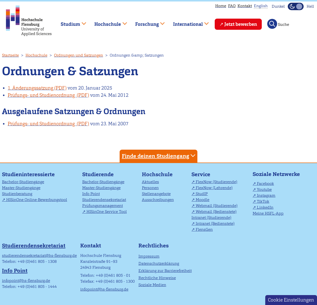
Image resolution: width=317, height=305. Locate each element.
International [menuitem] (187, 22)
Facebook (265, 183)
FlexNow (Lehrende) (214, 187)
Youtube (264, 189)
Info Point (91, 193)
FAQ (232, 5)
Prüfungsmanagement (102, 205)
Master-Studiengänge (21, 187)
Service (200, 174)
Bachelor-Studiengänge (23, 181)
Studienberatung (17, 193)
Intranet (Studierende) (211, 217)
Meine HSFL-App (268, 213)
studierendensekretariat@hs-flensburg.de (39, 255)
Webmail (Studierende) (217, 205)
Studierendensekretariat (104, 199)
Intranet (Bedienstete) (215, 223)
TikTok (263, 201)
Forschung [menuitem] (146, 22)
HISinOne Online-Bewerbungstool (36, 199)
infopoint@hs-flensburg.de (26, 280)
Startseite (10, 55)
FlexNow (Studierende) (216, 181)
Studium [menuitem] (69, 22)
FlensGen (204, 229)
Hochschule (36, 55)
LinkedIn (265, 207)
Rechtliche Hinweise (157, 277)
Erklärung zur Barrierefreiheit (165, 270)
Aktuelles (150, 181)
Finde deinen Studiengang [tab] (159, 156)
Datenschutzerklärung (158, 263)
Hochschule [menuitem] (107, 22)
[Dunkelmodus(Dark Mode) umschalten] (296, 6)
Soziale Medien (152, 284)
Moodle (202, 199)
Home (220, 5)
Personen (150, 187)
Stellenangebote (156, 193)
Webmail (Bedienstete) (216, 211)
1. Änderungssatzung (30, 88)
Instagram (266, 195)
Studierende (98, 174)
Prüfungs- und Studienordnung (42, 95)
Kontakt (245, 5)
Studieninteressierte (28, 174)
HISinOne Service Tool (106, 211)
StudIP (202, 193)
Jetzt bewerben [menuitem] (240, 24)
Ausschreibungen (158, 199)
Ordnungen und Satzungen (78, 55)
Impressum (148, 256)
